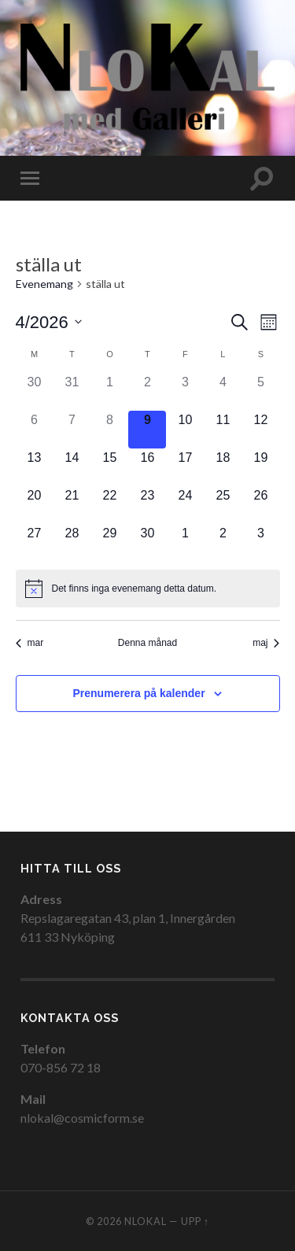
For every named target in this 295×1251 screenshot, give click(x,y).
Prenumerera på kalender (139, 693)
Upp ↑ (195, 1221)
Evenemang (44, 284)
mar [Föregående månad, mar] (30, 642)
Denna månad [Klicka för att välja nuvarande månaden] (147, 642)
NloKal (145, 1221)
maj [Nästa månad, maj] (266, 642)
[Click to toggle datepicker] (49, 322)
